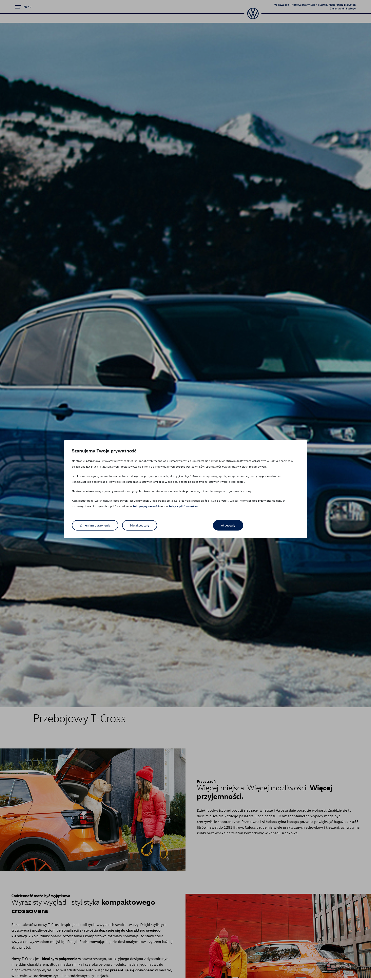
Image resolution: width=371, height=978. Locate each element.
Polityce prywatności (145, 506)
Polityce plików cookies (183, 506)
